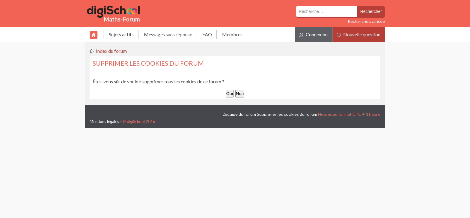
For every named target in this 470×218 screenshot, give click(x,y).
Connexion (313, 34)
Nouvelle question (358, 34)
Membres (232, 34)
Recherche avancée (366, 21)
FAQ (207, 34)
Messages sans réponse (168, 34)
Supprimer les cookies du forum (287, 114)
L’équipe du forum (239, 114)
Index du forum (111, 51)
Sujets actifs (121, 34)
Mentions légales (104, 121)
